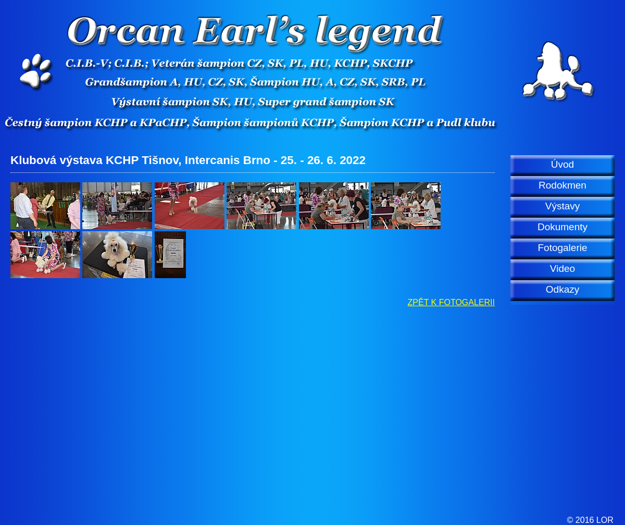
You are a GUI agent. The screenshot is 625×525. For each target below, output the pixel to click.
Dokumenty (563, 226)
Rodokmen (562, 185)
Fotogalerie (562, 247)
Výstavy (562, 206)
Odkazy (562, 289)
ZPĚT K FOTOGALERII (451, 302)
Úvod (562, 164)
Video (562, 268)
